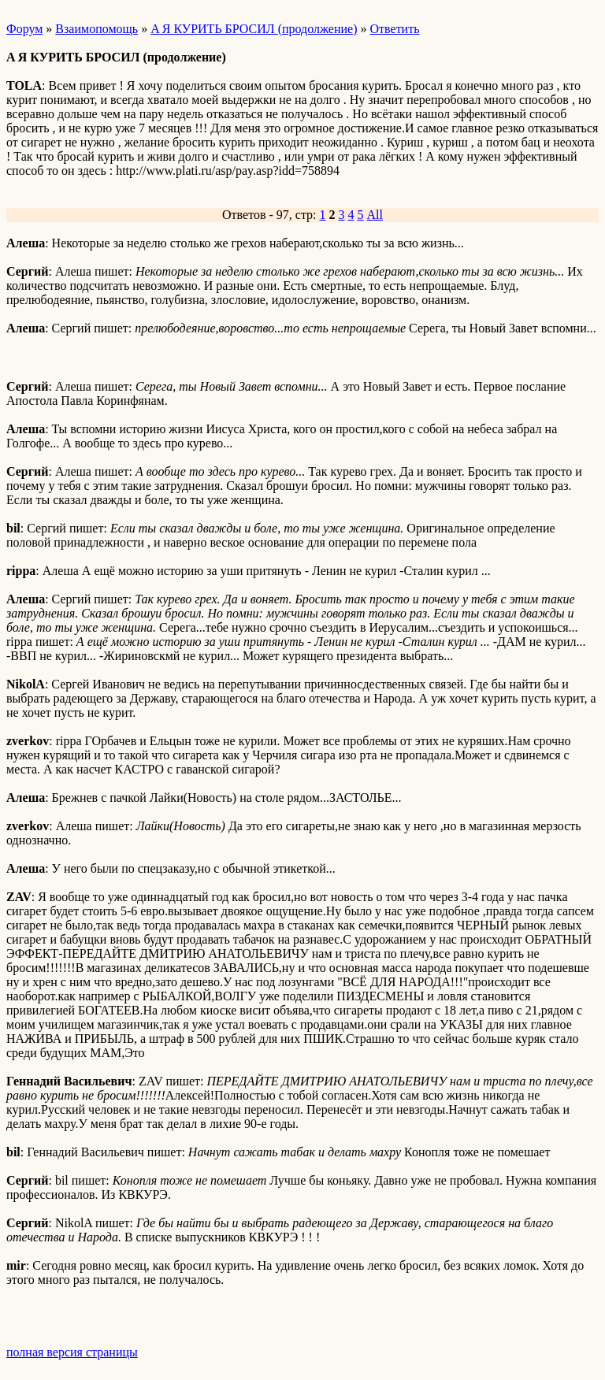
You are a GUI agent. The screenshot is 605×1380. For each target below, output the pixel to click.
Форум (24, 28)
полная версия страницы (72, 1352)
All (375, 214)
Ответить (395, 28)
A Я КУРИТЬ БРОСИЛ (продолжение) (253, 28)
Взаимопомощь (96, 28)
